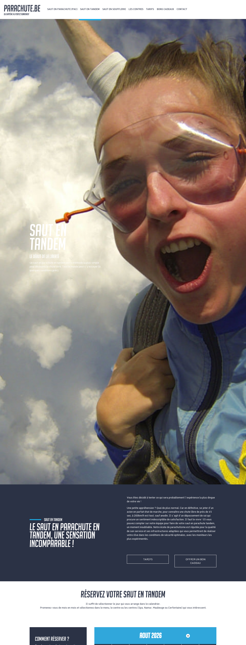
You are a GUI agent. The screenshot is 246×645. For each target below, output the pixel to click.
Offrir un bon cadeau (195, 561)
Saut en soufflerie (114, 9)
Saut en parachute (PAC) (62, 9)
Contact (182, 9)
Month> (188, 636)
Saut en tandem (90, 9)
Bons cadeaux (165, 9)
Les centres (136, 9)
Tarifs (150, 9)
